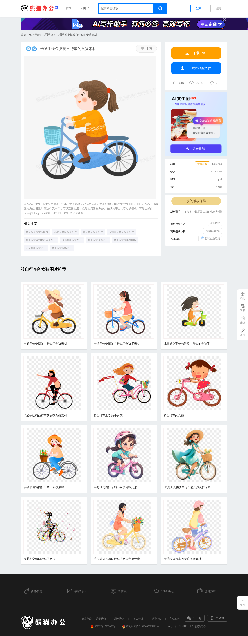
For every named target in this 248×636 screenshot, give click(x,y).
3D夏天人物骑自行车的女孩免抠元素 (187, 487)
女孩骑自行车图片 (93, 232)
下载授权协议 (212, 230)
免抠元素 (34, 34)
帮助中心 (156, 618)
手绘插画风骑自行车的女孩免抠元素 (117, 559)
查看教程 (202, 163)
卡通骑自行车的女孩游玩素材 (182, 559)
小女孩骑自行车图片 (65, 232)
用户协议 (119, 618)
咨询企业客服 (210, 238)
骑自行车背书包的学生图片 (41, 240)
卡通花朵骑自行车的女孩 (39, 559)
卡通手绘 (48, 34)
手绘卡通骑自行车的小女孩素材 (44, 487)
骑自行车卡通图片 (98, 240)
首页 (68, 8)
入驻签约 (175, 618)
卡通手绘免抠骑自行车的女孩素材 (45, 343)
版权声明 (138, 618)
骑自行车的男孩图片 (125, 240)
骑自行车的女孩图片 (37, 232)
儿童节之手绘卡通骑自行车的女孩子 (187, 343)
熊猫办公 (87, 618)
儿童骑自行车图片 (36, 248)
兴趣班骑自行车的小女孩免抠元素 (115, 487)
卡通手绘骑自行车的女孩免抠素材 (45, 415)
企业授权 (215, 223)
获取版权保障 (196, 201)
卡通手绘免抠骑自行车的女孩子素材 (117, 343)
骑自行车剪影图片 (62, 248)
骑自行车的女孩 (174, 415)
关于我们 (101, 618)
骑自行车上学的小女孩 (108, 415)
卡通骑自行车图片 (72, 240)
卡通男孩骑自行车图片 (121, 232)
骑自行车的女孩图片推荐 (43, 269)
